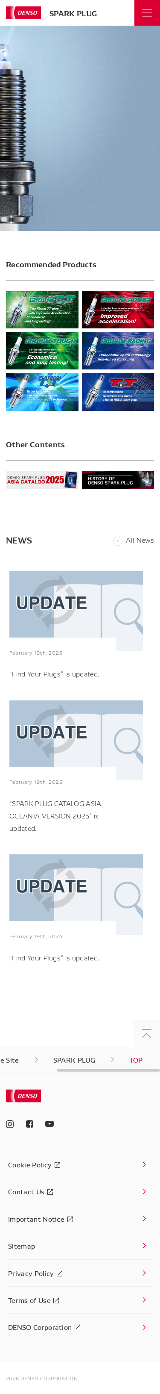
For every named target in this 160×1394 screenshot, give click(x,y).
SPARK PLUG (73, 12)
